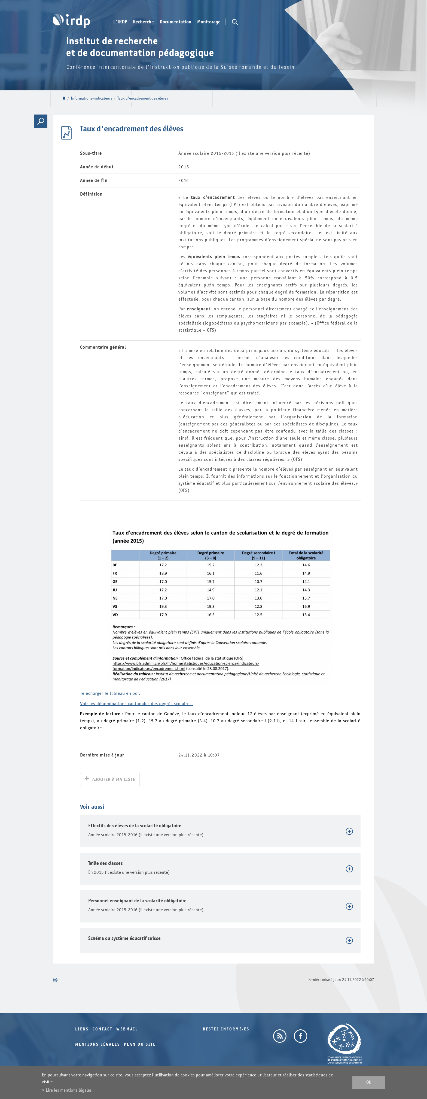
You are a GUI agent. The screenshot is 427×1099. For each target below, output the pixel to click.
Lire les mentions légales (69, 1090)
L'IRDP (120, 22)
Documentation (175, 22)
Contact (102, 1030)
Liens (82, 1030)
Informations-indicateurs (91, 98)
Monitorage (209, 22)
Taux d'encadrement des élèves (142, 98)
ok (368, 1082)
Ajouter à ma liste (113, 780)
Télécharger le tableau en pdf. (110, 693)
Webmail (127, 1030)
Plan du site (140, 1045)
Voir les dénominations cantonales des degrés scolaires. (136, 703)
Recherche (143, 22)
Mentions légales (97, 1045)
